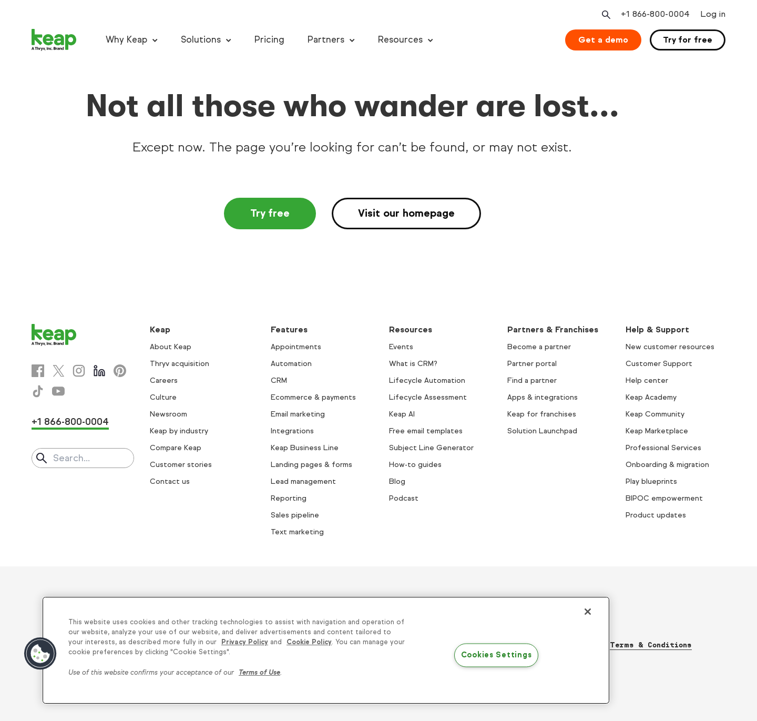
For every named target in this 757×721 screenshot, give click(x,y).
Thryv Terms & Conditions (637, 645)
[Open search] (605, 15)
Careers (164, 380)
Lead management (303, 481)
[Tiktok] (38, 391)
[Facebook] (38, 370)
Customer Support (659, 363)
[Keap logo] (54, 40)
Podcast (403, 498)
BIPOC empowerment (664, 498)
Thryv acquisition (179, 363)
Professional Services (663, 447)
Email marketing (298, 414)
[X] (58, 370)
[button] (40, 654)
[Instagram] (79, 370)
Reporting (288, 498)
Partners (326, 39)
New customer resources (670, 346)
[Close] (587, 611)
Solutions (201, 39)
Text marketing (297, 531)
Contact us (170, 481)
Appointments (296, 346)
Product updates (656, 515)
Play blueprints (651, 481)
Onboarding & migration (667, 464)
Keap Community (655, 414)
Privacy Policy (244, 642)
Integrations (292, 430)
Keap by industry (179, 430)
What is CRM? (413, 363)
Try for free (687, 40)
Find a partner (532, 380)
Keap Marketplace (657, 430)
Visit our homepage (406, 213)
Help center (647, 380)
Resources (400, 39)
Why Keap (126, 39)
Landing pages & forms (311, 464)
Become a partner (539, 346)
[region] (326, 650)
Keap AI (402, 414)
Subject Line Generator (431, 447)
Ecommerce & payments (313, 397)
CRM (279, 380)
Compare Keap (175, 447)
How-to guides (415, 464)
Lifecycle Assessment (428, 397)
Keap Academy (651, 397)
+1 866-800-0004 (70, 422)
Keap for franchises (541, 414)
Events (401, 346)
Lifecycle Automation (427, 380)
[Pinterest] (120, 370)
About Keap (170, 346)
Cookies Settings (496, 655)
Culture (163, 397)
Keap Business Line (305, 447)
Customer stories (181, 464)
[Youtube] (58, 391)
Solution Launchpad (542, 430)
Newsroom (168, 414)
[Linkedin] (99, 370)
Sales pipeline (295, 515)
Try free (270, 213)
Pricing (269, 39)
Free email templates (426, 430)
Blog (397, 481)
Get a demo (603, 40)
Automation (291, 363)
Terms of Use (259, 672)
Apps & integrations (542, 397)
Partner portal (532, 363)
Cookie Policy (309, 642)
